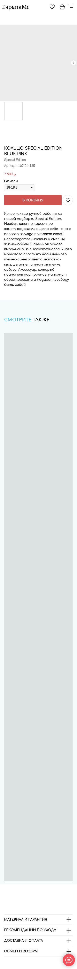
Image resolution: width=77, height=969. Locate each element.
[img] (16, 7)
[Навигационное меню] (71, 6)
